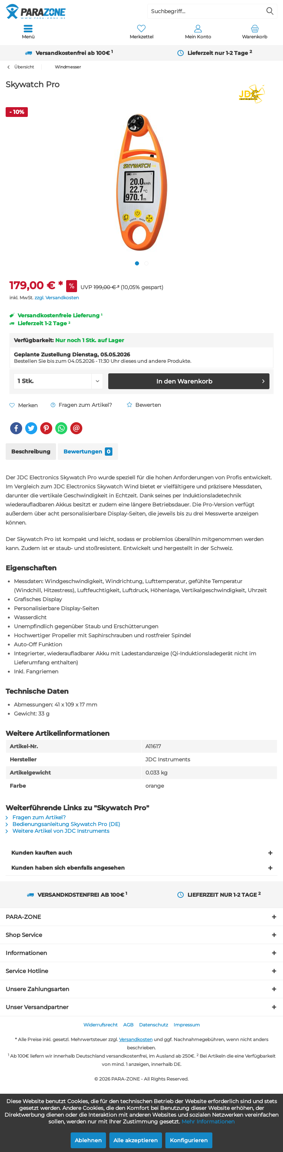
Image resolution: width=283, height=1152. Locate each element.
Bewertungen (88, 451)
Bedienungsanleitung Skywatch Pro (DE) (63, 824)
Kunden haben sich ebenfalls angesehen (68, 867)
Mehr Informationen (208, 1121)
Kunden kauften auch (41, 852)
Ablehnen (88, 1140)
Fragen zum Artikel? (81, 405)
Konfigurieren (189, 1140)
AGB (128, 1025)
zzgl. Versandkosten (57, 297)
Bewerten (144, 405)
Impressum (187, 1025)
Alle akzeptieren (136, 1140)
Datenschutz (153, 1025)
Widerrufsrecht (100, 1025)
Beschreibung (30, 451)
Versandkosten (136, 1039)
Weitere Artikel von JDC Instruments (57, 831)
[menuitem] (28, 32)
